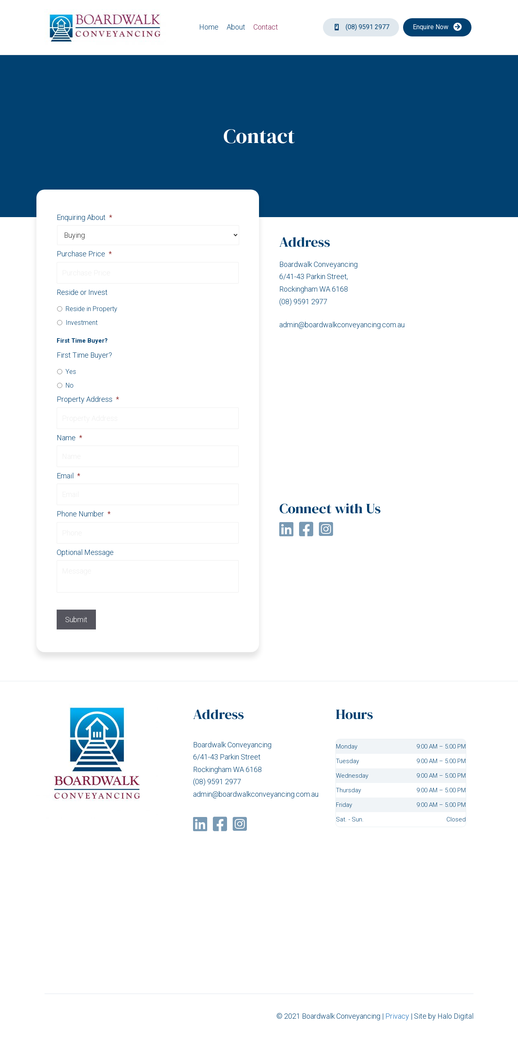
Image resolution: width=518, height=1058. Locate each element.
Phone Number (83, 514)
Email (68, 475)
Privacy (397, 1016)
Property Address (88, 399)
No (70, 385)
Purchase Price (84, 254)
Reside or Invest (82, 292)
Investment (82, 322)
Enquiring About (84, 217)
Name (69, 437)
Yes (71, 371)
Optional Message (85, 552)
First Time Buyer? (84, 355)
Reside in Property (91, 309)
